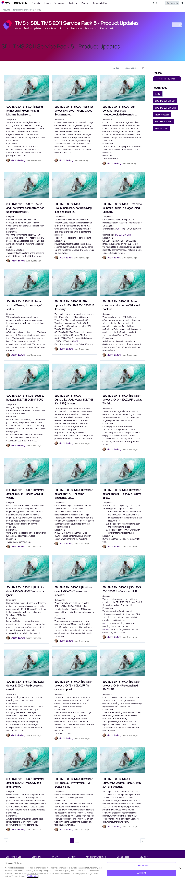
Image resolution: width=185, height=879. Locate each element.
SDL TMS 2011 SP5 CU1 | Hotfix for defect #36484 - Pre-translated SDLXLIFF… (121, 685)
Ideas (47, 3)
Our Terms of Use (13, 856)
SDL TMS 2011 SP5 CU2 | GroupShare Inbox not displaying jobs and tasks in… (72, 207)
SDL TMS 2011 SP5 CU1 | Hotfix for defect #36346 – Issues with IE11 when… (25, 493)
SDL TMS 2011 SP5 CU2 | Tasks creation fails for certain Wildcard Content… (121, 305)
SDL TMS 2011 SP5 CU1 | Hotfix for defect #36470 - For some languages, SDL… (73, 493)
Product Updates (32, 28)
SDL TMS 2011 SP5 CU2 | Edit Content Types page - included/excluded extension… (119, 110)
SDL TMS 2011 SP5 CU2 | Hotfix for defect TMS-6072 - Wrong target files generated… (73, 110)
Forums (64, 28)
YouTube (144, 856)
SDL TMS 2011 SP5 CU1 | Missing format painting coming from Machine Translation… (24, 110)
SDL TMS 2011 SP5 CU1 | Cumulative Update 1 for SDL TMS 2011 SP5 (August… (121, 782)
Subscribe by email (167, 79)
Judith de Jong (18, 160)
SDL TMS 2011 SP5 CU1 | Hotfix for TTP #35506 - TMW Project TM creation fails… (73, 782)
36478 (106, 629)
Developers (59, 3)
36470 (120, 228)
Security (71, 856)
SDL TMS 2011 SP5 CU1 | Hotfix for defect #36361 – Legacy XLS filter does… (121, 493)
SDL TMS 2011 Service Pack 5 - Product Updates (84, 22)
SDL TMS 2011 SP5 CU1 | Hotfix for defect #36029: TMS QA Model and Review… (25, 782)
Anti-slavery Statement (96, 856)
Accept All (141, 873)
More (143, 69)
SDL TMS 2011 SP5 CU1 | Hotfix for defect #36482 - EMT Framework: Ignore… (25, 591)
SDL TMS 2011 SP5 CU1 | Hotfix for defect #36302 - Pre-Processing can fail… (25, 685)
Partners (73, 3)
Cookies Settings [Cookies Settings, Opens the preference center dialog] (141, 865)
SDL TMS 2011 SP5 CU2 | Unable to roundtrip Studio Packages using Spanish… (122, 207)
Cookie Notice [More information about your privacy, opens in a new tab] (32, 876)
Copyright (36, 856)
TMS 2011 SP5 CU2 (122, 234)
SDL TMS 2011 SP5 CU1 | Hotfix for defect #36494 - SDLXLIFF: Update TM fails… (122, 399)
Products (36, 3)
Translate (172, 3)
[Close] (180, 868)
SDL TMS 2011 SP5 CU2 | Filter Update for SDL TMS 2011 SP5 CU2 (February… (74, 305)
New (177, 25)
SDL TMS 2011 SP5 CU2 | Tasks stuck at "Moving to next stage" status (23, 305)
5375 (75, 341)
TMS (39, 9)
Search (159, 3)
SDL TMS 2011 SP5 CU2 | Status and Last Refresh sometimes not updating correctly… (25, 207)
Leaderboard (50, 28)
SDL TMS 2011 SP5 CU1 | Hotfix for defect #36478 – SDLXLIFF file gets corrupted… (73, 685)
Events (103, 28)
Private (85, 3)
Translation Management (23, 9)
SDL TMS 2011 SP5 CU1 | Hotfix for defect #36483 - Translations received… (73, 591)
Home (18, 28)
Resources (76, 28)
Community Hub (99, 3)
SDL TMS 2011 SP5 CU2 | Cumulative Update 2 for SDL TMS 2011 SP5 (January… (73, 399)
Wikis (113, 28)
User (182, 3)
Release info (91, 28)
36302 (107, 623)
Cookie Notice (123, 856)
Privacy (54, 856)
